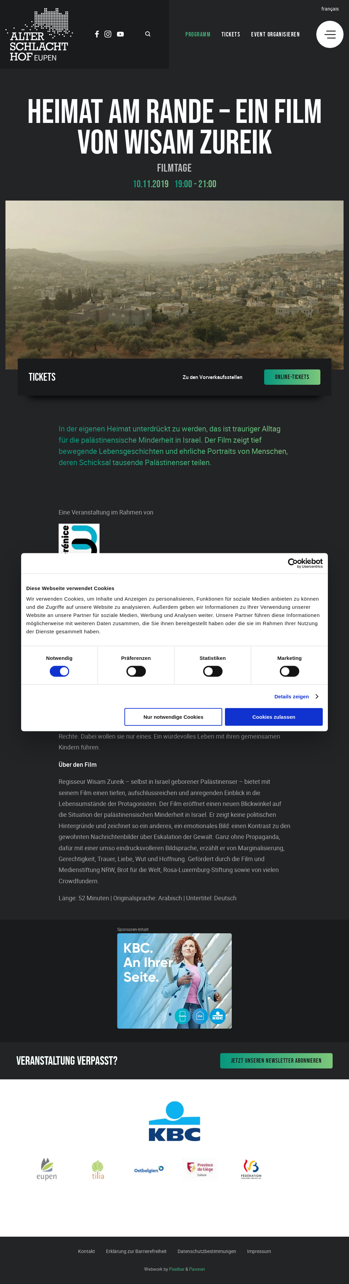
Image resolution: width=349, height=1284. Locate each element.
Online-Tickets (292, 377)
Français (330, 8)
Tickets (231, 34)
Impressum (259, 1251)
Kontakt (86, 1251)
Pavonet (197, 1269)
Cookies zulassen (274, 717)
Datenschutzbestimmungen (207, 1251)
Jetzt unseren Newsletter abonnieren (276, 1060)
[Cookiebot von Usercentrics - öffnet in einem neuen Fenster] (293, 563)
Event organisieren (275, 34)
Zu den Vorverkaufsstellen (212, 377)
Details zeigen (291, 696)
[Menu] (330, 34)
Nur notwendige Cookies (173, 717)
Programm (198, 34)
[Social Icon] (97, 35)
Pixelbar (176, 1269)
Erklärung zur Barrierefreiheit (136, 1251)
